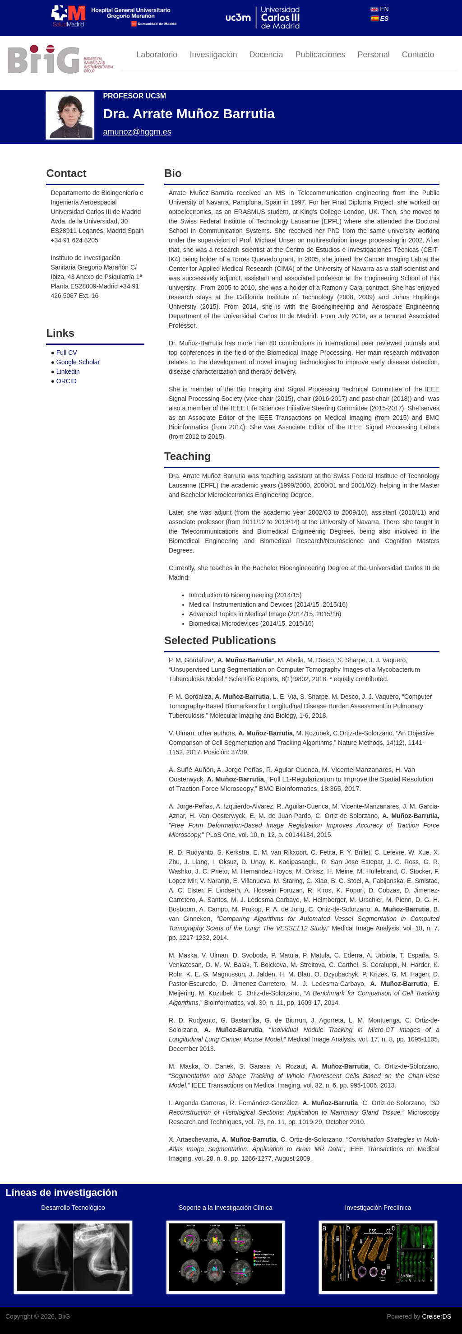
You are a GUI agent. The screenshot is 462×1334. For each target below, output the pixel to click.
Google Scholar (78, 362)
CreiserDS (436, 1316)
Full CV (66, 352)
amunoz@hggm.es (137, 131)
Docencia (266, 54)
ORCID (66, 381)
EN (379, 9)
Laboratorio (156, 54)
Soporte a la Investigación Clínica (226, 1207)
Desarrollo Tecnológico (73, 1207)
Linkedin (68, 371)
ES (380, 18)
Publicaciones (321, 54)
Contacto (418, 54)
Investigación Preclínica (378, 1207)
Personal (374, 54)
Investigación (213, 54)
